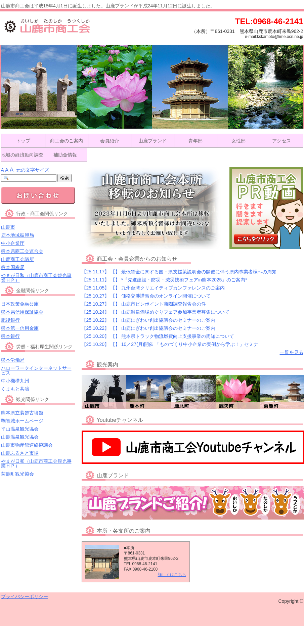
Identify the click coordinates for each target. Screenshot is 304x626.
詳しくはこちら (172, 574)
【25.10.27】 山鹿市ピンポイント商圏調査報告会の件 (144, 304)
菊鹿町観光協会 (17, 474)
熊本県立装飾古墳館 (22, 412)
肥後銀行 (10, 320)
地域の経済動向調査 (22, 155)
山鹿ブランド (152, 140)
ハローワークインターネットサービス (36, 370)
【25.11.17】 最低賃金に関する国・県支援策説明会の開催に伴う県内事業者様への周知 (179, 271)
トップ (23, 140)
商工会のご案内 (66, 140)
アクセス (281, 140)
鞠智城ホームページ (22, 420)
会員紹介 (109, 140)
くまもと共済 (15, 389)
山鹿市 (8, 227)
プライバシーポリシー (24, 596)
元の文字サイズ (32, 170)
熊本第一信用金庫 (20, 328)
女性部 (238, 140)
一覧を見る (291, 352)
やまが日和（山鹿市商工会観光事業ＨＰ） (36, 278)
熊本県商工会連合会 (22, 251)
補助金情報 (65, 155)
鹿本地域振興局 (17, 235)
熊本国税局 (13, 267)
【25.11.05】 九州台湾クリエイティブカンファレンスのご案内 (153, 287)
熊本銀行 (10, 336)
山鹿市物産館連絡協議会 (27, 445)
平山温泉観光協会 (20, 429)
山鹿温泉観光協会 (20, 437)
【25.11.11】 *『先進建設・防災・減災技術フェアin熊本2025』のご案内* (164, 279)
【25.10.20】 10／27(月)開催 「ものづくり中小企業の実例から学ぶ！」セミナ (170, 344)
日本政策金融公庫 (20, 304)
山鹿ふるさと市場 (20, 453)
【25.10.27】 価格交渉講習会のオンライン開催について (146, 296)
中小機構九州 (15, 381)
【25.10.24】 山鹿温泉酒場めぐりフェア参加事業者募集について (155, 312)
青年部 (195, 140)
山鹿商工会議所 (17, 259)
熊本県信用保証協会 (22, 312)
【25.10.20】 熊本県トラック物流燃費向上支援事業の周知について (158, 336)
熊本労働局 (13, 360)
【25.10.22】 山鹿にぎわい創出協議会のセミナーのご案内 (148, 320)
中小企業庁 (13, 243)
